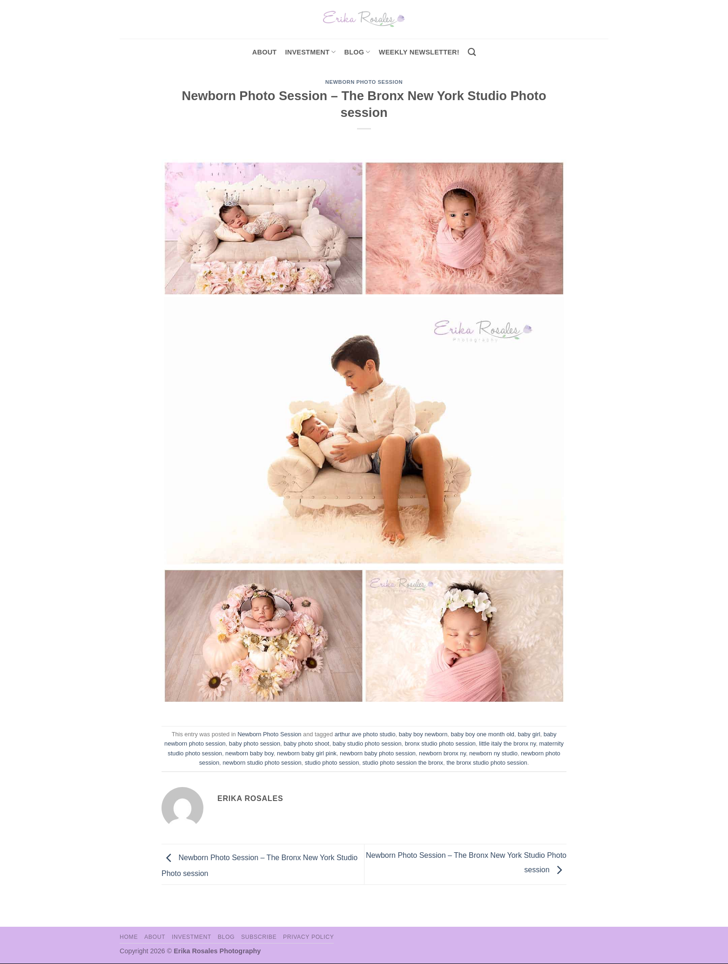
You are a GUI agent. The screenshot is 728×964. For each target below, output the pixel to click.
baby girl (529, 734)
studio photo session (332, 762)
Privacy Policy (308, 937)
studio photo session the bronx (402, 762)
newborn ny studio (493, 753)
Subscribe (258, 937)
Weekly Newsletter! (419, 52)
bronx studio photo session (440, 743)
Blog (357, 52)
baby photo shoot (306, 743)
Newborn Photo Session (364, 82)
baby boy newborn (423, 734)
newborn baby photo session (378, 753)
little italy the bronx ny (507, 743)
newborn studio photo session (261, 762)
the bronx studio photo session (486, 762)
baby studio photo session (367, 743)
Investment (191, 937)
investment (310, 52)
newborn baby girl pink (307, 753)
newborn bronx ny (442, 753)
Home (129, 937)
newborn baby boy (249, 753)
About (264, 52)
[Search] (472, 52)
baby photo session (254, 743)
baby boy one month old (482, 734)
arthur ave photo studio (365, 734)
